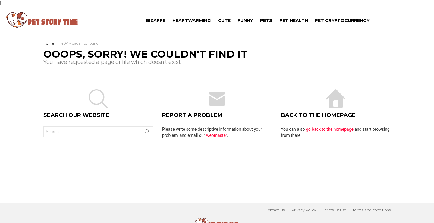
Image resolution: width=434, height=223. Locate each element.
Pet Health (293, 20)
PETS (266, 20)
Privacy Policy (303, 210)
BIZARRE (155, 20)
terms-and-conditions (372, 210)
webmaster (216, 135)
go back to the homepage (330, 129)
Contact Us (275, 210)
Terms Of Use (334, 210)
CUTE (224, 20)
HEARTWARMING (191, 20)
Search (147, 133)
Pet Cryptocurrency (342, 20)
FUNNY (245, 20)
